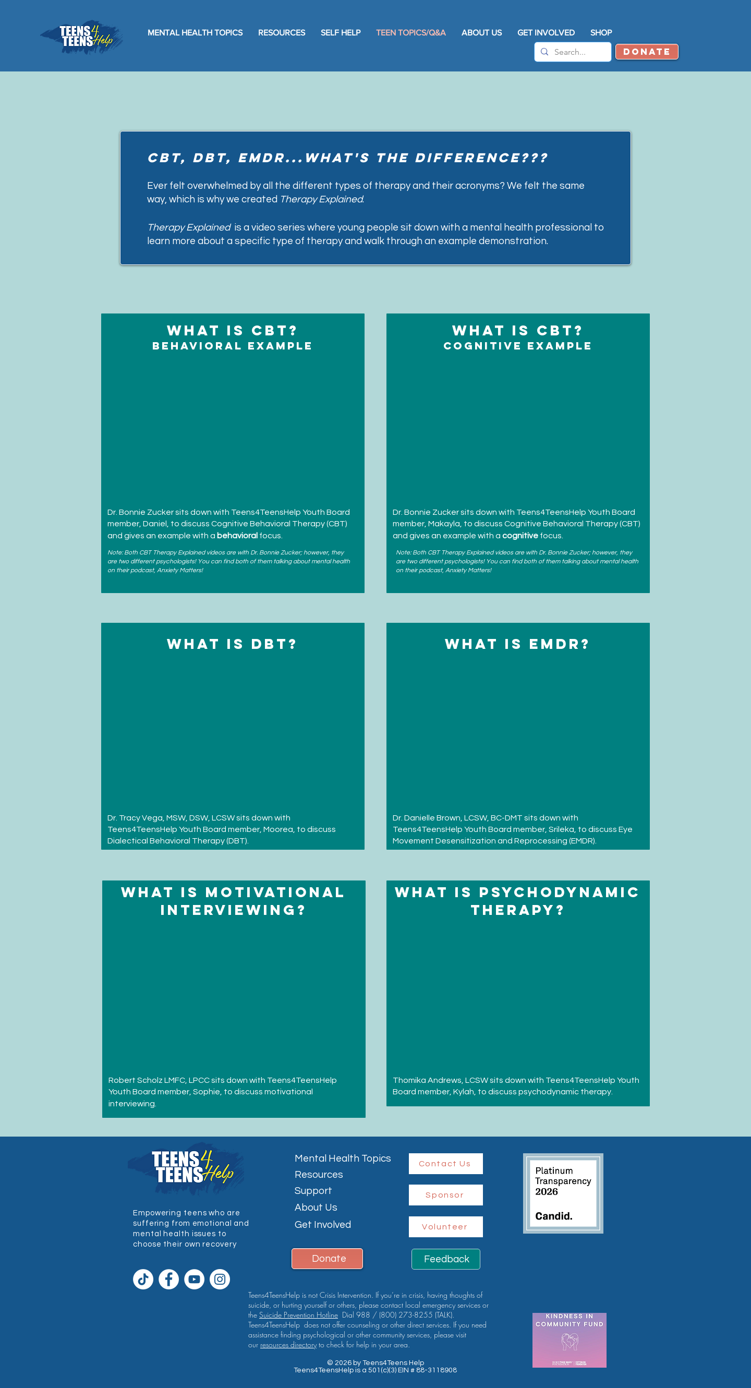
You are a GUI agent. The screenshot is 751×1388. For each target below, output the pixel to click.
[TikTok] (143, 1279)
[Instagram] (220, 1279)
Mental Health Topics (343, 1158)
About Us (316, 1207)
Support (313, 1191)
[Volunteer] (446, 1226)
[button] (482, 33)
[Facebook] (169, 1279)
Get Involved (323, 1225)
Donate (329, 1258)
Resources (319, 1174)
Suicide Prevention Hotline (298, 1315)
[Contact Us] (446, 1163)
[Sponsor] (446, 1195)
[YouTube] (194, 1279)
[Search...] (571, 52)
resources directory (288, 1344)
